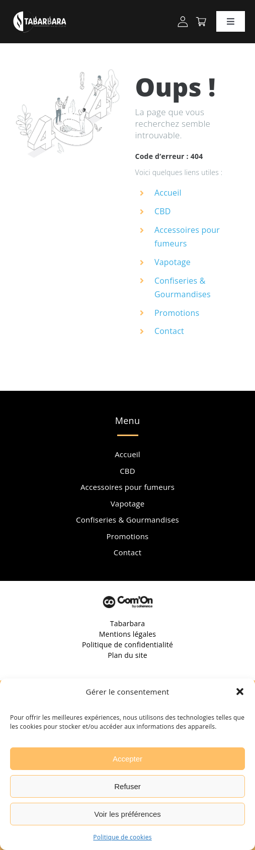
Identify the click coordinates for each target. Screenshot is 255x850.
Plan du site (127, 655)
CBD (162, 211)
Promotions (176, 312)
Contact (169, 330)
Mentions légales (127, 634)
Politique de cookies (122, 837)
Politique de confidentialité (127, 644)
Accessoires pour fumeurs (127, 487)
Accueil (168, 192)
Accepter (127, 758)
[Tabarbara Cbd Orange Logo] (40, 9)
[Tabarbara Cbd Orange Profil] (183, 20)
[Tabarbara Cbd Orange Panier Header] (201, 21)
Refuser (127, 786)
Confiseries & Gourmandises (127, 520)
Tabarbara (127, 623)
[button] (240, 692)
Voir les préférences (127, 814)
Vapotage (172, 262)
